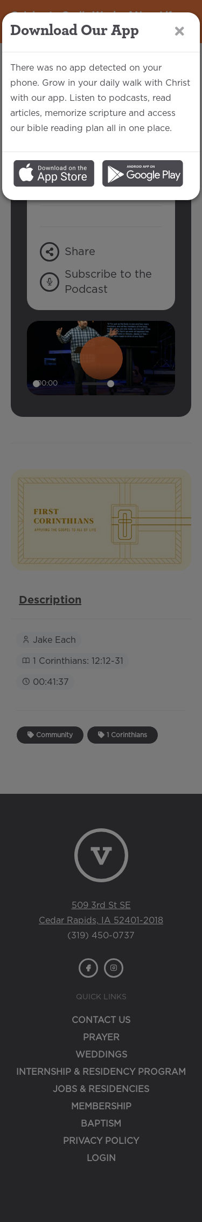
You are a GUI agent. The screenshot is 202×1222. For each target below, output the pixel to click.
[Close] (180, 31)
